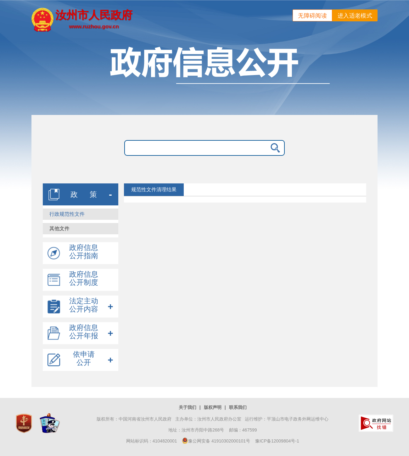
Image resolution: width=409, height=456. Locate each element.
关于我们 (187, 407)
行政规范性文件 (67, 214)
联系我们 (238, 407)
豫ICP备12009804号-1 (277, 440)
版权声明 (212, 407)
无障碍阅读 (312, 16)
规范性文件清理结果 (153, 189)
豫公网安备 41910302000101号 (216, 440)
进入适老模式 (355, 16)
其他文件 (59, 228)
